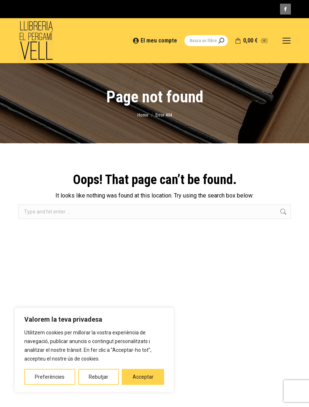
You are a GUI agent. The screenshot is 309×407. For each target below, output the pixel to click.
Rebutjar (98, 377)
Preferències (49, 377)
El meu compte (155, 40)
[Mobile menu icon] (286, 40)
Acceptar (143, 377)
